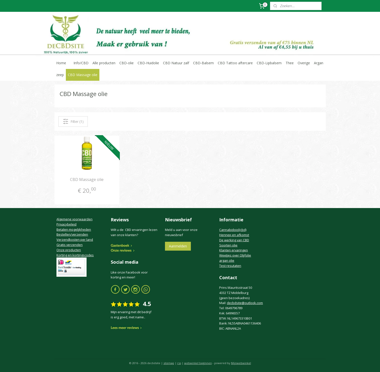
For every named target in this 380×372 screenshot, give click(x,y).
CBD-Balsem (203, 63)
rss (179, 363)
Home (61, 63)
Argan (318, 63)
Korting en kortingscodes (75, 255)
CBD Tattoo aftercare (235, 63)
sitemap (168, 363)
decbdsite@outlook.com (245, 303)
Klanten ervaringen (233, 250)
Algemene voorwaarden (74, 219)
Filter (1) (72, 121)
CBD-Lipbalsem (269, 63)
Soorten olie (228, 245)
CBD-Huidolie (148, 63)
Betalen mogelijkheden (73, 229)
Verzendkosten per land (74, 239)
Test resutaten (230, 265)
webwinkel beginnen (198, 363)
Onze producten (68, 250)
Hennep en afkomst (234, 235)
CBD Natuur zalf (176, 63)
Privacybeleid (66, 224)
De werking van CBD (234, 240)
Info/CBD (81, 63)
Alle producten (103, 63)
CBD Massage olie (82, 74)
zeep (60, 74)
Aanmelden (178, 246)
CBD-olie (126, 63)
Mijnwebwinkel (241, 363)
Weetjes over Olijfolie (235, 255)
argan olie (226, 260)
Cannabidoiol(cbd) (232, 229)
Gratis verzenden (69, 245)
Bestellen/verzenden (72, 234)
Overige (304, 63)
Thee (290, 63)
